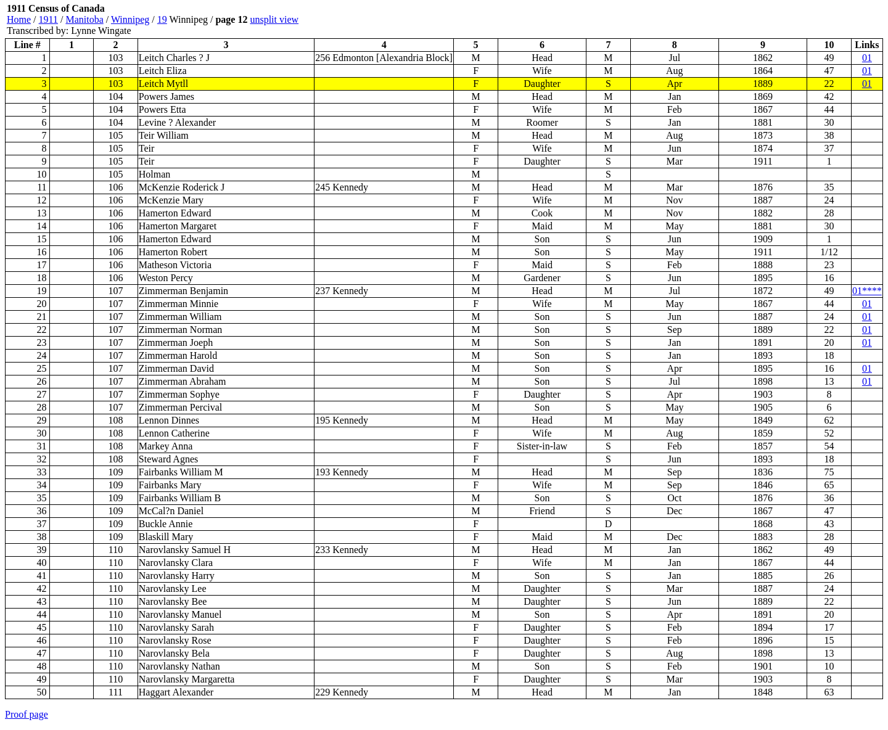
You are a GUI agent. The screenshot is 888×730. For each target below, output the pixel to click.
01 (867, 57)
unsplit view (274, 19)
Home (19, 19)
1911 (48, 19)
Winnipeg (130, 19)
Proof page (26, 714)
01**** (867, 290)
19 (162, 19)
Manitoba (84, 19)
